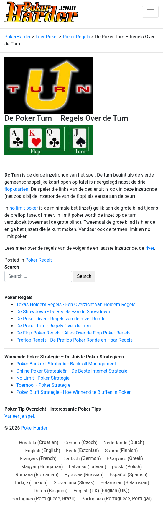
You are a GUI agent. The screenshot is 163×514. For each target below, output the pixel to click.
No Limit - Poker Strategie (43, 378)
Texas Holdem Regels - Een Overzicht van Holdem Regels (75, 304)
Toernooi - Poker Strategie (43, 385)
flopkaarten (16, 189)
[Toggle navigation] (150, 12)
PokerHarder (34, 428)
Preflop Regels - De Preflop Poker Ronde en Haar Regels (74, 340)
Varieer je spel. (19, 416)
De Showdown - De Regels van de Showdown (63, 311)
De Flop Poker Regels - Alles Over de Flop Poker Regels (73, 333)
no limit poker (23, 208)
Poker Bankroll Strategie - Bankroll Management (66, 364)
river (149, 248)
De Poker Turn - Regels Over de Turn (53, 326)
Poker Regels (39, 260)
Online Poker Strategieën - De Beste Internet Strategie (71, 371)
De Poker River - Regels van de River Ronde (61, 319)
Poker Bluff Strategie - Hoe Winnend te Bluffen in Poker (73, 392)
